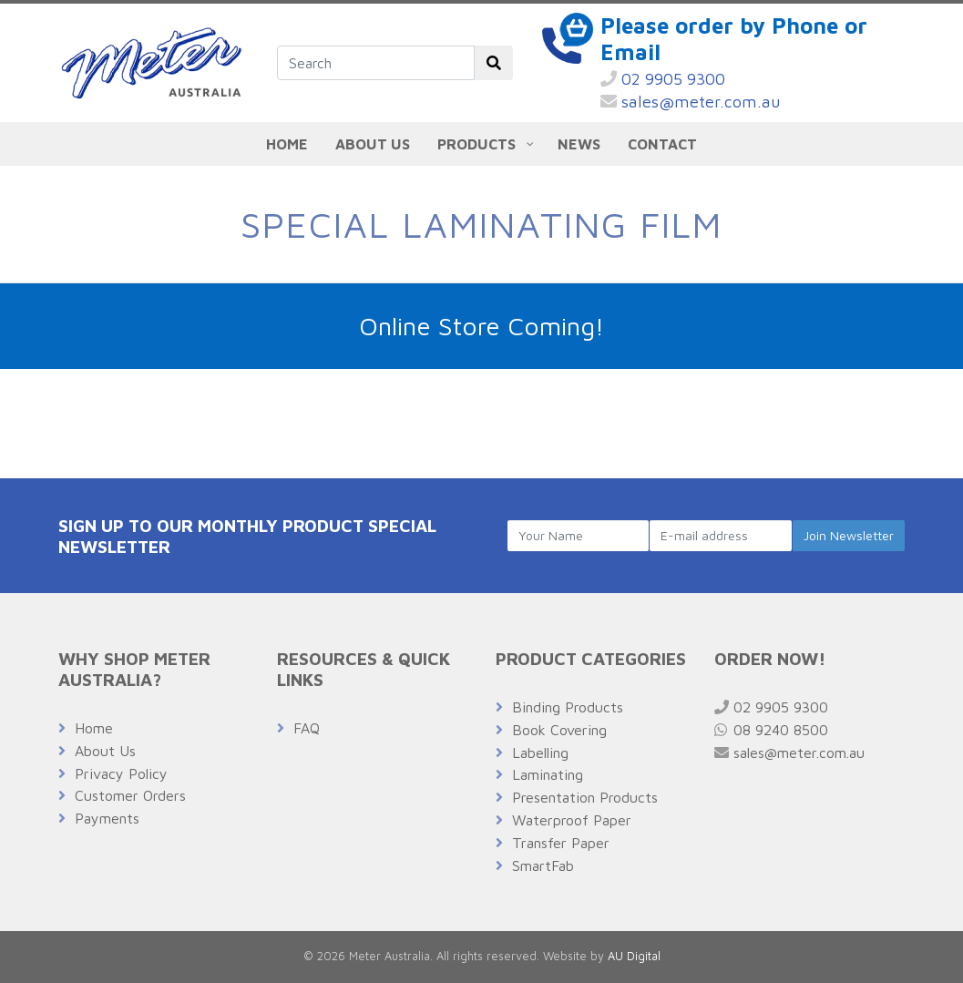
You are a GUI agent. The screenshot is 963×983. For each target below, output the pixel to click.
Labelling (540, 752)
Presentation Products (585, 797)
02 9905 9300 (662, 78)
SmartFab (543, 865)
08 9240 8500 (771, 730)
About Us (105, 750)
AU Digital (634, 956)
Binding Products (567, 707)
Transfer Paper (561, 843)
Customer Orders (130, 795)
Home (94, 728)
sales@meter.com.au (690, 101)
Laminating (547, 774)
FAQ (306, 728)
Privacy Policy (121, 773)
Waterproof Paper (571, 820)
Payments (107, 818)
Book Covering (559, 730)
